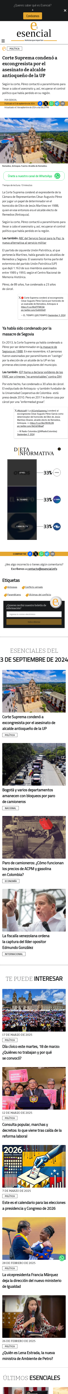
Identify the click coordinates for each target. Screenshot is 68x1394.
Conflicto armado (34, 587)
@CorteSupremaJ (39, 411)
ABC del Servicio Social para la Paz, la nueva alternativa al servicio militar (33, 240)
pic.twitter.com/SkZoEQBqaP (30, 426)
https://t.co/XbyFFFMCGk (33, 307)
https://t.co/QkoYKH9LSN (42, 423)
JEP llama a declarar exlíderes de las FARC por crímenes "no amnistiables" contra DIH (32, 374)
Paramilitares (14, 594)
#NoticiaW (22, 411)
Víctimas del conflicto (40, 594)
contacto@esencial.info (42, 568)
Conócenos (32, 16)
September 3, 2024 (57, 315)
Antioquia (12, 587)
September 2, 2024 (25, 434)
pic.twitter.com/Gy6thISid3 (33, 310)
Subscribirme (34, 622)
